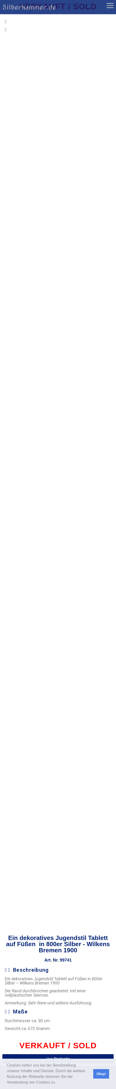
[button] (57, 1083)
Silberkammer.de (29, 7)
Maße (20, 1012)
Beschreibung (31, 970)
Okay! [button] (101, 1074)
